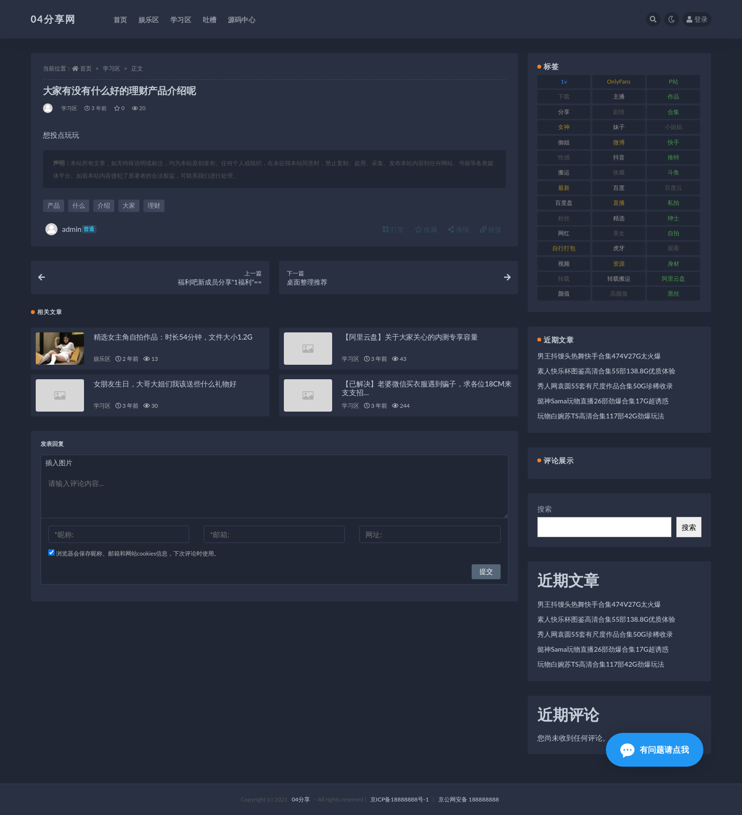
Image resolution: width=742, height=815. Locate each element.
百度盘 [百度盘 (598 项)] (564, 202)
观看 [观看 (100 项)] (673, 248)
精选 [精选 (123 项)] (619, 218)
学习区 (111, 68)
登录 (697, 19)
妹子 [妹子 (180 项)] (619, 126)
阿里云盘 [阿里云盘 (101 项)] (673, 278)
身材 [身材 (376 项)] (673, 263)
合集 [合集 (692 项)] (673, 111)
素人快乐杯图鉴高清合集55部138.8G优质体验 (606, 371)
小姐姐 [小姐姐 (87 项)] (673, 126)
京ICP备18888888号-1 (399, 799)
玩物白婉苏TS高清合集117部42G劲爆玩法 (600, 416)
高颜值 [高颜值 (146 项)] (619, 293)
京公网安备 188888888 (468, 799)
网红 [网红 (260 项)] (564, 233)
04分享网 (53, 19)
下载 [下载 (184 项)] (564, 96)
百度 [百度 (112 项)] (619, 187)
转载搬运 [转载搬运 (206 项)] (618, 278)
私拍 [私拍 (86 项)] (673, 202)
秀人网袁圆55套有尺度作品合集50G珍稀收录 (605, 386)
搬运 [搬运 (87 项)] (564, 172)
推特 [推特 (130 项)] (673, 157)
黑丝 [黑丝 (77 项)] (673, 293)
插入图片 (58, 462)
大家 (129, 205)
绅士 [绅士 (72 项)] (673, 218)
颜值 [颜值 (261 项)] (564, 293)
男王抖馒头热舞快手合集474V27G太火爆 (599, 356)
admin (71, 229)
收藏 (426, 229)
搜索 (544, 508)
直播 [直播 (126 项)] (619, 202)
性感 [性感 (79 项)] (564, 157)
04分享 (301, 799)
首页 (86, 68)
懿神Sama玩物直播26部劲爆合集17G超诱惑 (603, 401)
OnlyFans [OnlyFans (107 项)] (618, 81)
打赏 (393, 229)
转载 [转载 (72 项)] (564, 278)
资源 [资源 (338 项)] (619, 263)
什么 (78, 205)
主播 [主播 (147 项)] (619, 96)
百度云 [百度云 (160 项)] (673, 187)
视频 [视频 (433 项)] (564, 263)
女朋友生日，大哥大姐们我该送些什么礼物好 (165, 383)
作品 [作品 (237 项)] (673, 96)
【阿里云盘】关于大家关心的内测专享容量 (409, 336)
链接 (491, 229)
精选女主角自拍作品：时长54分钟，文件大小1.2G (173, 336)
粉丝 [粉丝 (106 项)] (564, 218)
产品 (53, 205)
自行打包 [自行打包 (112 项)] (563, 248)
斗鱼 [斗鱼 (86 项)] (673, 172)
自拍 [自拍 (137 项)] (673, 233)
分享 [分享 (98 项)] (564, 111)
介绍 (104, 205)
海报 (458, 229)
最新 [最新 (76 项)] (564, 187)
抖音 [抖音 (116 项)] (619, 157)
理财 (154, 205)
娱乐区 (102, 358)
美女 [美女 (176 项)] (619, 233)
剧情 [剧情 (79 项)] (619, 111)
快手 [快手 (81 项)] (673, 142)
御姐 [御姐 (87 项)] (564, 142)
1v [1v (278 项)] (564, 81)
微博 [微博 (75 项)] (619, 142)
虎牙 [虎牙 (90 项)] (619, 248)
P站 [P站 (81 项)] (673, 81)
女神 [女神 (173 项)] (564, 126)
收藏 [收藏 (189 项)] (619, 172)
